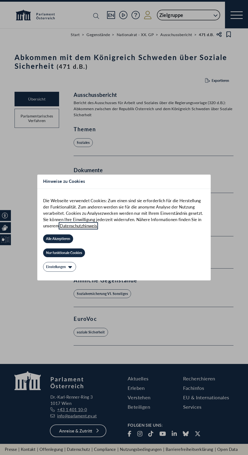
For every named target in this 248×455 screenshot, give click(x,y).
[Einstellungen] (59, 267)
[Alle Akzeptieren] (58, 238)
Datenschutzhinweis (78, 225)
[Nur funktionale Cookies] (64, 252)
